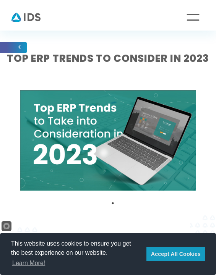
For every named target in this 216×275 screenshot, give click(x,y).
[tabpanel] (108, 140)
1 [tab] (113, 203)
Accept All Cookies (176, 254)
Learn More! (28, 263)
